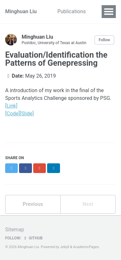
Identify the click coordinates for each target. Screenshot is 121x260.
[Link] (11, 106)
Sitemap (14, 229)
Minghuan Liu (21, 11)
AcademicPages (86, 247)
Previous (33, 204)
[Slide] (27, 114)
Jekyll (64, 247)
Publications (71, 11)
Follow (104, 40)
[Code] (12, 114)
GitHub (33, 238)
